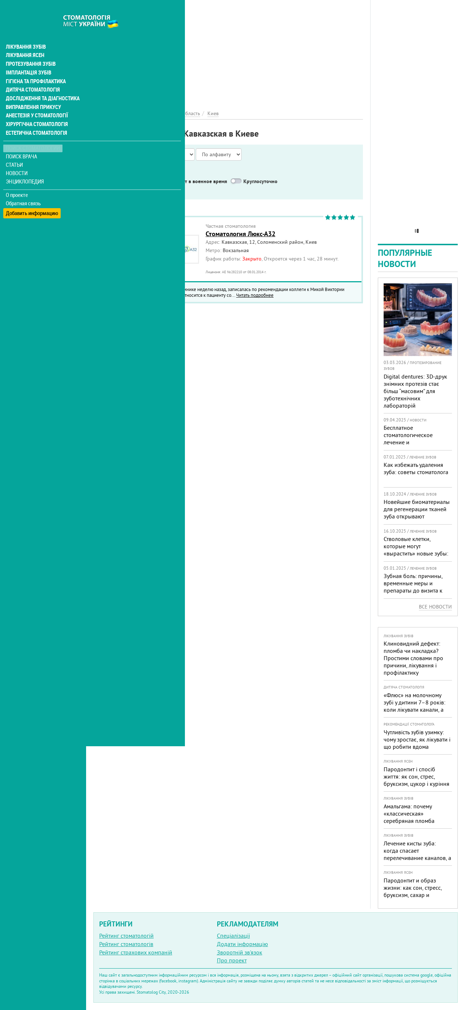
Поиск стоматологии (32, 133)
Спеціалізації (233, 935)
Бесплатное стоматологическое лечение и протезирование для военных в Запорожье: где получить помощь (413, 446)
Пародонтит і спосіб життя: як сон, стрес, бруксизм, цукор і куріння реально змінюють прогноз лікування (416, 783)
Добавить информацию (32, 196)
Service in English (129, 181)
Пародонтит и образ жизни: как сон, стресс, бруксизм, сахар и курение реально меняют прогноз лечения (416, 895)
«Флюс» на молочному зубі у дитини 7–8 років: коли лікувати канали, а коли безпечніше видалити (414, 709)
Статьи (15, 149)
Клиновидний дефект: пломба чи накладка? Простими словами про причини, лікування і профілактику (413, 658)
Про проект (232, 960)
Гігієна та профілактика (35, 65)
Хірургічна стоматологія (35, 109)
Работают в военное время (196, 181)
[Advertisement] (228, 51)
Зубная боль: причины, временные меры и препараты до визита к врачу (413, 586)
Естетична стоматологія (35, 118)
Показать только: (116, 172)
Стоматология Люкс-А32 (240, 234)
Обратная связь (23, 188)
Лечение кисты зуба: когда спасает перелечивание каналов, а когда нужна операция (417, 854)
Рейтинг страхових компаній (135, 952)
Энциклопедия (25, 166)
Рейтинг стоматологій (126, 935)
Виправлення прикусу (32, 91)
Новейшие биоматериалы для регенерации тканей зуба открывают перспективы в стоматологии (417, 516)
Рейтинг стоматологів (126, 944)
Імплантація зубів (27, 57)
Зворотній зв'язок (239, 952)
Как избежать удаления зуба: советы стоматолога (416, 468)
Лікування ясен (24, 39)
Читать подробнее (255, 295)
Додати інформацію (242, 944)
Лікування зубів (25, 30)
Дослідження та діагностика (40, 83)
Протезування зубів (29, 48)
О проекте (17, 180)
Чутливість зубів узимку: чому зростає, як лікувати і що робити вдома (417, 739)
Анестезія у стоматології (35, 100)
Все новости (435, 606)
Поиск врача (22, 141)
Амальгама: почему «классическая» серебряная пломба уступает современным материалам (413, 821)
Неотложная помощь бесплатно (146, 190)
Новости (17, 158)
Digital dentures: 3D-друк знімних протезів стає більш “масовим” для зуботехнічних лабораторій (415, 391)
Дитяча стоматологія (31, 74)
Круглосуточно (260, 181)
